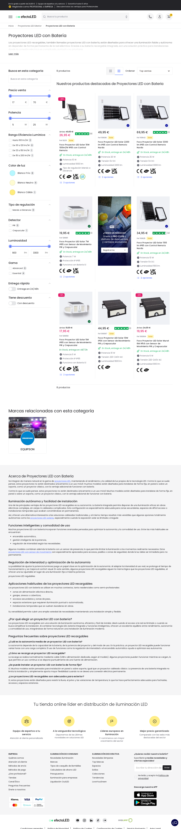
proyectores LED (62, 481)
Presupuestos (57, 773)
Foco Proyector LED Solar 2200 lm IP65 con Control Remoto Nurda (113, 145)
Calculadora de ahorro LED (63, 770)
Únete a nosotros (16, 789)
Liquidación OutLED (59, 781)
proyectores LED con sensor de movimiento (30, 552)
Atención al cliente (17, 762)
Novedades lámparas (102, 758)
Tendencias (98, 777)
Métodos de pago (17, 770)
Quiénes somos (16, 758)
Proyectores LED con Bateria (60, 26)
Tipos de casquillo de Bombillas (65, 766)
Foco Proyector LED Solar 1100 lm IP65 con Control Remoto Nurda (152, 245)
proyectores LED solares (42, 518)
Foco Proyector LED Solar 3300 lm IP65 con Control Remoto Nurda (152, 145)
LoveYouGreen (99, 781)
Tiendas (12, 777)
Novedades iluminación (61, 758)
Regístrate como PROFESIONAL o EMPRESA (32, 6)
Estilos (95, 770)
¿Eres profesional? (17, 773)
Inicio (11, 26)
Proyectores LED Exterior (30, 26)
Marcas (54, 762)
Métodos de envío (17, 766)
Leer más (13, 54)
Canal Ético (14, 781)
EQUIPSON (28, 449)
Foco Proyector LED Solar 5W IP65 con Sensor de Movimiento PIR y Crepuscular (75, 342)
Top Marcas (98, 762)
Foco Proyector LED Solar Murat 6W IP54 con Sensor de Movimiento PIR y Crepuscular (153, 343)
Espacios (96, 766)
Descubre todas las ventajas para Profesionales (77, 7)
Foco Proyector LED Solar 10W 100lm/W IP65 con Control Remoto (74, 147)
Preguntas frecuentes (19, 785)
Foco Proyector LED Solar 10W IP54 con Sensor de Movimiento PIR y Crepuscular (114, 341)
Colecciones (98, 773)
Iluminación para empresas (63, 777)
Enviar (167, 768)
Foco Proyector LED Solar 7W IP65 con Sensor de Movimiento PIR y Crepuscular (75, 244)
